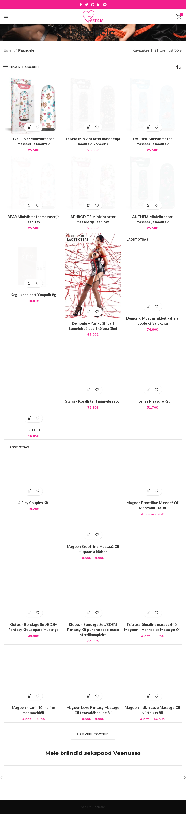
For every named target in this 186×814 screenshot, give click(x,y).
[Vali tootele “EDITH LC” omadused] (29, 418)
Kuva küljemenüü (23, 67)
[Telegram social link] (105, 4)
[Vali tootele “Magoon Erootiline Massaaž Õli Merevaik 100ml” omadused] (148, 491)
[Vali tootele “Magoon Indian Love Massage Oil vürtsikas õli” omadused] (148, 696)
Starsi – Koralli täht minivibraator (93, 401)
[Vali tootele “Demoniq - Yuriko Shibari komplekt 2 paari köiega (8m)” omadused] (89, 311)
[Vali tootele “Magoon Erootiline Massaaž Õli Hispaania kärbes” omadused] (89, 535)
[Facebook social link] (80, 4)
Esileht (9, 50)
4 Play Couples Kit (33, 502)
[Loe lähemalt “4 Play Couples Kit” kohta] (29, 491)
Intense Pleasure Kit (152, 401)
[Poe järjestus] (178, 66)
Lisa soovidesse (37, 127)
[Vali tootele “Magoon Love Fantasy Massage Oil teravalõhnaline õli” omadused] (89, 696)
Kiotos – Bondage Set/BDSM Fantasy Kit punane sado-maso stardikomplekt (93, 629)
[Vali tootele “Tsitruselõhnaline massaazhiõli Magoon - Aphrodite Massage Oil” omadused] (148, 613)
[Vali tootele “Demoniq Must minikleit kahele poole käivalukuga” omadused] (148, 306)
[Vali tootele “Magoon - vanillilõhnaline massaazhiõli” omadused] (29, 696)
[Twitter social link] (86, 4)
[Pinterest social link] (93, 4)
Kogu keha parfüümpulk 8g (33, 294)
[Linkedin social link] (99, 4)
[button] (29, 127)
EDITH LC (33, 430)
